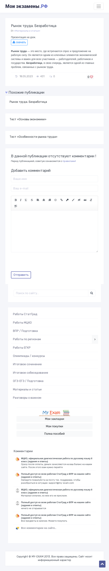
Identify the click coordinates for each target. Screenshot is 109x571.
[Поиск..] (51, 293)
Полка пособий (54, 433)
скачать (19, 42)
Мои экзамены (26, 6)
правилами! (69, 161)
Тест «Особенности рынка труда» (33, 136)
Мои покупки (54, 426)
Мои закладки (54, 419)
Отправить (21, 275)
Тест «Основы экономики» (28, 119)
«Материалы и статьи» (27, 30)
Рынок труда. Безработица (28, 102)
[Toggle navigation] (99, 6)
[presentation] (38, 263)
